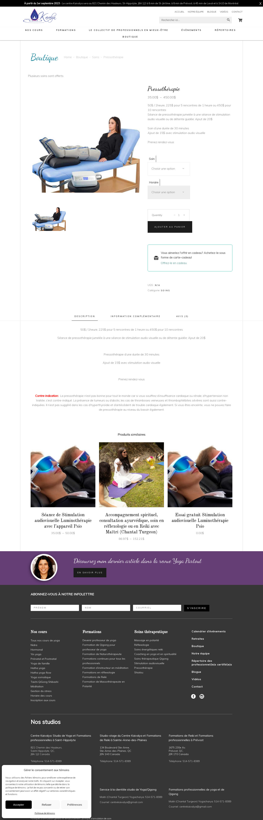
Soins (95, 57)
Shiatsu (138, 672)
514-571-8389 (53, 761)
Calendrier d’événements (209, 631)
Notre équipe (196, 11)
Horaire (153, 182)
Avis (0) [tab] (182, 316)
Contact (237, 11)
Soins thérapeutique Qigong (151, 658)
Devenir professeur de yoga (99, 640)
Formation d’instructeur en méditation (105, 668)
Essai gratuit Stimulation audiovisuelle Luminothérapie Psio (200, 521)
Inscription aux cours (43, 700)
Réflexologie (141, 645)
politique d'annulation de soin (96, 818)
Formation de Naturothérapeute (102, 654)
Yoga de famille (40, 663)
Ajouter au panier (169, 227)
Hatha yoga (38, 668)
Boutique (82, 57)
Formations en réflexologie (99, 672)
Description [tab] (84, 316)
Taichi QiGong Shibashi (44, 681)
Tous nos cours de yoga (45, 640)
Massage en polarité (146, 640)
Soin (152, 159)
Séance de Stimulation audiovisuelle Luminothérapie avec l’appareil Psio (63, 521)
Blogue (211, 11)
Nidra (34, 645)
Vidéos (224, 11)
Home (68, 57)
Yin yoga (36, 654)
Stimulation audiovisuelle (149, 663)
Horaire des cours (41, 695)
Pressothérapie (143, 668)
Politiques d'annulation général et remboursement (56, 818)
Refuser (47, 804)
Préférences (74, 804)
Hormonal (37, 649)
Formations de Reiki (95, 677)
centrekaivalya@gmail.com (126, 802)
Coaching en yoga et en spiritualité (155, 654)
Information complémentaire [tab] (135, 316)
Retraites (198, 638)
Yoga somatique (41, 677)
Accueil (179, 11)
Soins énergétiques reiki (148, 649)
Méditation (37, 686)
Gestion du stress (41, 691)
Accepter (18, 804)
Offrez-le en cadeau (174, 263)
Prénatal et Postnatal (43, 658)
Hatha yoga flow (41, 672)
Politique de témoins (45, 813)
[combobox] (169, 169)
